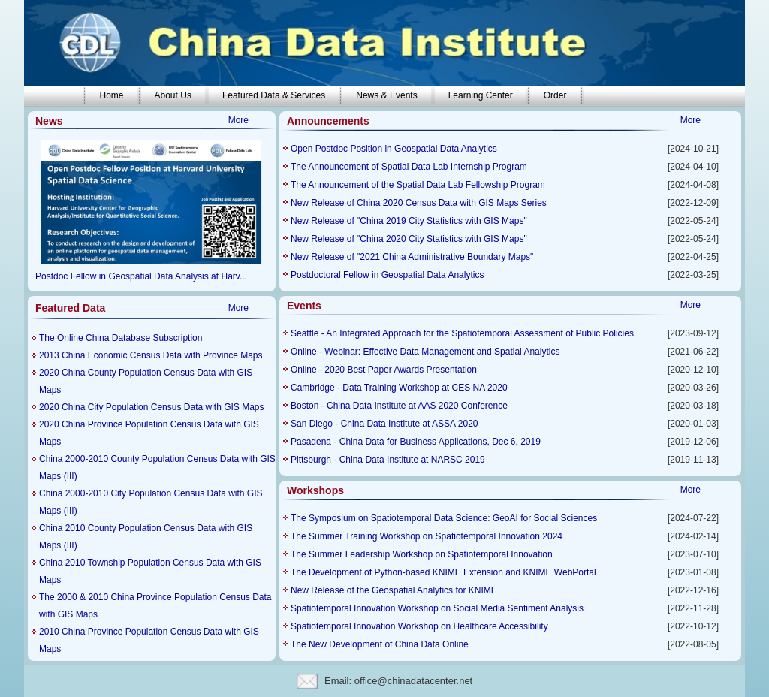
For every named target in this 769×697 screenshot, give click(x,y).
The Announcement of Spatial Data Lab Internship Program (409, 166)
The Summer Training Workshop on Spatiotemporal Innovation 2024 (426, 536)
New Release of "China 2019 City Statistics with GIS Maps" (409, 221)
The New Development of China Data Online (380, 644)
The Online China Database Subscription (120, 338)
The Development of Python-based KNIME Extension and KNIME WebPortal (443, 572)
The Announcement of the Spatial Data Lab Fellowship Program (418, 185)
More (238, 120)
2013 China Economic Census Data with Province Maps (150, 355)
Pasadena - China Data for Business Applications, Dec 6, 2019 (416, 441)
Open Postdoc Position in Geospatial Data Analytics (394, 148)
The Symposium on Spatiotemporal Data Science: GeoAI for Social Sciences (444, 518)
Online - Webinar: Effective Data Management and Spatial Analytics (425, 351)
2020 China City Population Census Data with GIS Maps (151, 407)
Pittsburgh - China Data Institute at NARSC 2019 (388, 459)
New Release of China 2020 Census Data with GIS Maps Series (419, 203)
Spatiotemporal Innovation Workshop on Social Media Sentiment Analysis (437, 608)
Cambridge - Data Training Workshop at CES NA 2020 (399, 387)
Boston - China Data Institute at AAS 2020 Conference (399, 405)
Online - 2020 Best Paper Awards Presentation (384, 369)
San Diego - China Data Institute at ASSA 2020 (384, 423)
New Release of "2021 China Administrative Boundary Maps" (412, 257)
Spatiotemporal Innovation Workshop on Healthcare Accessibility (419, 626)
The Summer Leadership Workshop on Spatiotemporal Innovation (422, 554)
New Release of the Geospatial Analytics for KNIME (394, 590)
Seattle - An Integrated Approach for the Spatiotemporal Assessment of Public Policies (462, 333)
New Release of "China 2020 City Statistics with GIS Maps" (409, 239)
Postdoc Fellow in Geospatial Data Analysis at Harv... (141, 276)
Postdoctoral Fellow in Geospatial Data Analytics (387, 275)
